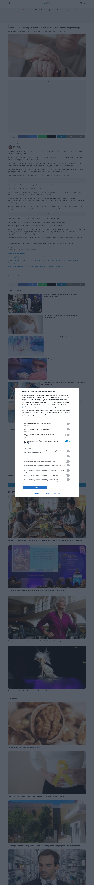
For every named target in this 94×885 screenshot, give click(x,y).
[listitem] (47, 420)
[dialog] (47, 442)
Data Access (47, 493)
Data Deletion (37, 493)
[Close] (75, 391)
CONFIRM (35, 487)
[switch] (67, 424)
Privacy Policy (56, 493)
